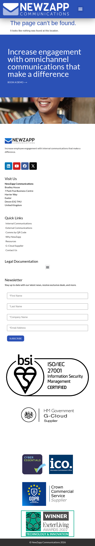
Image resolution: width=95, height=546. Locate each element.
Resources (11, 241)
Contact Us (11, 250)
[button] (80, 9)
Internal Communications (19, 223)
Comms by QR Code (16, 232)
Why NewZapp (13, 236)
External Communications (19, 227)
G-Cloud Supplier (14, 245)
